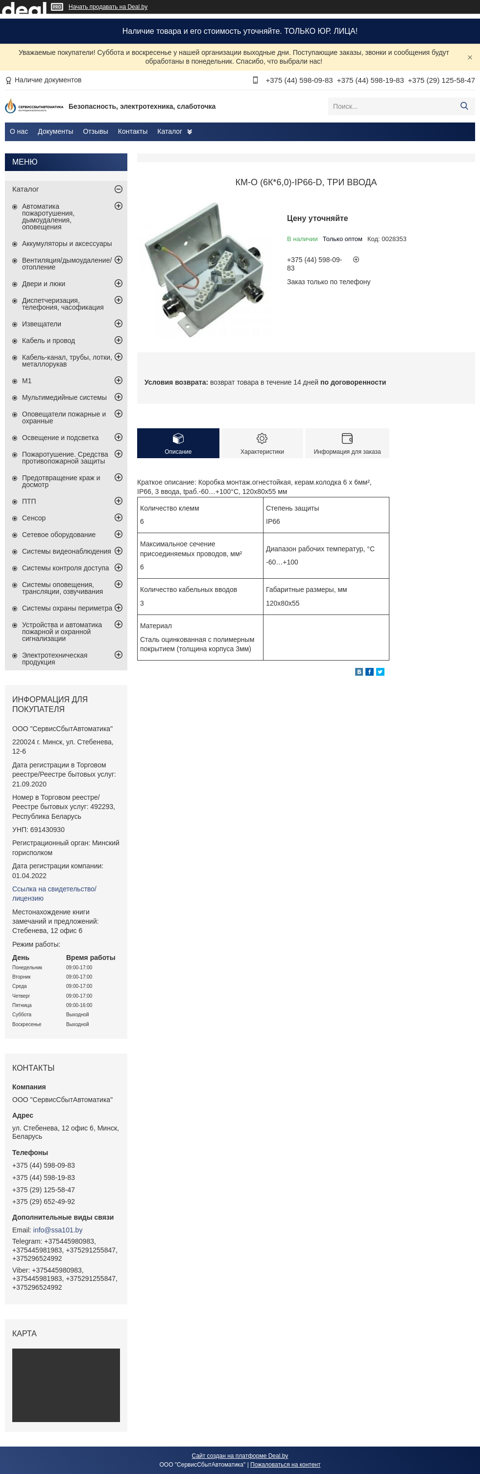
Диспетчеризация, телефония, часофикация (63, 303)
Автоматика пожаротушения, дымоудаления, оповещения (48, 216)
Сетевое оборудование (59, 535)
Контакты (132, 131)
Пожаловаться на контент (285, 1464)
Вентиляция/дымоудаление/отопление (67, 263)
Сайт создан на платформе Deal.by (240, 1455)
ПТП (29, 501)
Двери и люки (43, 284)
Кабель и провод (48, 340)
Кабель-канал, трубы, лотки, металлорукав (67, 360)
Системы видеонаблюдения (66, 551)
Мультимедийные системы (64, 397)
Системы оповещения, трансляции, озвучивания (62, 588)
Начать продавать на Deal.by (108, 6)
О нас (19, 131)
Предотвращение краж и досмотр (61, 481)
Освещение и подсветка (60, 438)
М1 (26, 381)
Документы (55, 131)
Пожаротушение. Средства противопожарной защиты (65, 457)
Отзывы (95, 131)
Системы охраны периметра (67, 608)
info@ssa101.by (58, 1230)
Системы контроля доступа (65, 568)
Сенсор (34, 518)
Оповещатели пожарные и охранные (64, 417)
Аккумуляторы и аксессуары (67, 243)
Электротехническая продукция (55, 658)
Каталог (169, 131)
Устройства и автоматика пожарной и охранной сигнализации (62, 631)
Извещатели (41, 324)
